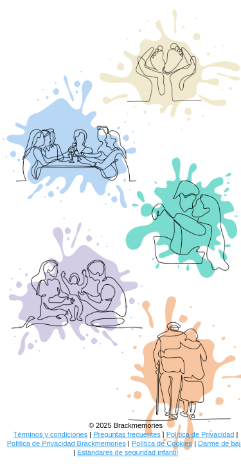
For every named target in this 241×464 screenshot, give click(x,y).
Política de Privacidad (200, 434)
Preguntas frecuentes (127, 434)
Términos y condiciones (50, 434)
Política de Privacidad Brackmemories (66, 443)
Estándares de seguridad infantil (127, 452)
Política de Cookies (162, 443)
